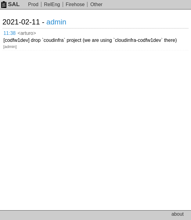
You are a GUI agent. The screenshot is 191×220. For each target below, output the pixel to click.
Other (96, 4)
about (177, 214)
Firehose (75, 4)
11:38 (9, 33)
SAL (10, 4)
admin (56, 22)
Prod (33, 4)
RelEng (52, 4)
